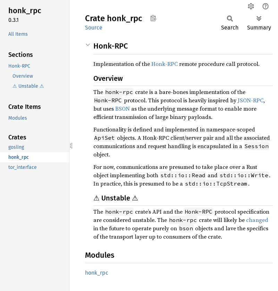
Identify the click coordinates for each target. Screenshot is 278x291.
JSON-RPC (250, 100)
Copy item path (153, 18)
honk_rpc (96, 272)
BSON (122, 108)
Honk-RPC (164, 64)
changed (257, 220)
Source (93, 27)
